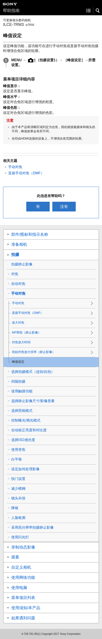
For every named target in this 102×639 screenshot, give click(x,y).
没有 (64, 206)
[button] (98, 11)
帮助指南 (11, 10)
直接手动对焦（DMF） (26, 173)
